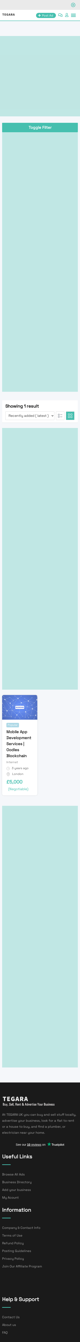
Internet (12, 762)
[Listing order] (29, 415)
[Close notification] (73, 5)
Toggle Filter (40, 127)
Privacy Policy (13, 1258)
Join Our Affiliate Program (22, 1266)
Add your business (16, 1190)
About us (9, 1325)
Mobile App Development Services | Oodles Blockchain (18, 743)
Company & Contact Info (21, 1228)
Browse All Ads (13, 1174)
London (17, 774)
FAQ (5, 1332)
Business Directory (17, 1182)
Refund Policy (13, 1243)
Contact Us (11, 1317)
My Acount (10, 1197)
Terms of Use (12, 1235)
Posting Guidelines (16, 1251)
